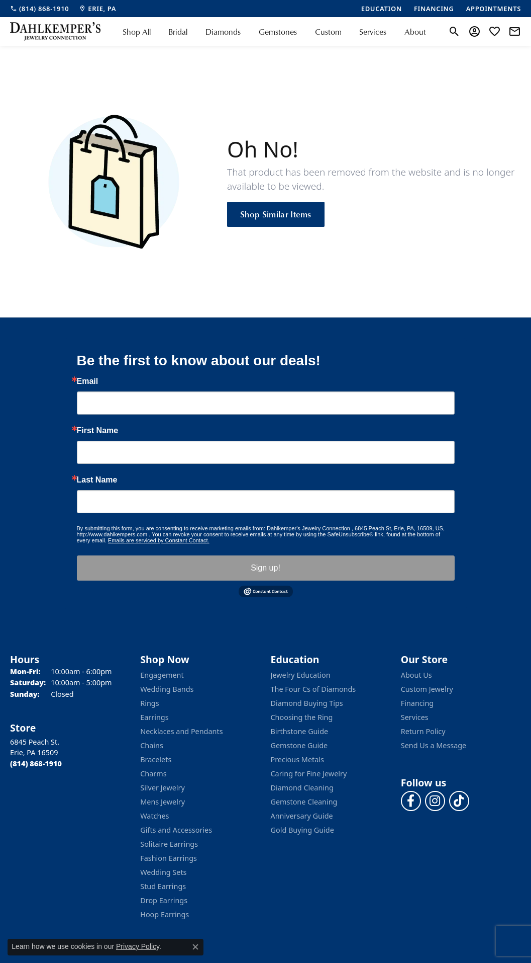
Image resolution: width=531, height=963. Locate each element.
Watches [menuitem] (154, 816)
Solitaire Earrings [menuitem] (169, 844)
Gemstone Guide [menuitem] (299, 745)
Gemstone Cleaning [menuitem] (304, 802)
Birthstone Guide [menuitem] (300, 731)
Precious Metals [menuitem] (297, 759)
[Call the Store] (36, 763)
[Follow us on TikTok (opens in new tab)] (459, 801)
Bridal (177, 31)
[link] (39, 8)
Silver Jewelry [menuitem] (162, 787)
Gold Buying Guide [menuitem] (302, 830)
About (415, 31)
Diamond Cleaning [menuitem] (302, 787)
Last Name (97, 480)
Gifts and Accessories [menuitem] (176, 830)
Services (372, 31)
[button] (454, 32)
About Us (416, 675)
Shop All (137, 31)
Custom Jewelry (427, 689)
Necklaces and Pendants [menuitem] (181, 731)
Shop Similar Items (275, 214)
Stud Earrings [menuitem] (163, 886)
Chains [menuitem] (151, 745)
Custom (328, 31)
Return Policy (423, 731)
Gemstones (278, 31)
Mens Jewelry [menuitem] (162, 802)
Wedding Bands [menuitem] (166, 689)
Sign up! (265, 568)
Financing (417, 703)
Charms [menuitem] (153, 773)
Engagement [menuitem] (161, 675)
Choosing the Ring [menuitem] (302, 717)
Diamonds (223, 31)
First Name (98, 431)
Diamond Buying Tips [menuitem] (307, 703)
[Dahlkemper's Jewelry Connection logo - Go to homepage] (55, 31)
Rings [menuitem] (149, 703)
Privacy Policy (137, 946)
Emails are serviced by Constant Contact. (158, 540)
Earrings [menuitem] (154, 717)
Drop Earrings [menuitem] (163, 900)
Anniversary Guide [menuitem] (302, 816)
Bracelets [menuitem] (155, 759)
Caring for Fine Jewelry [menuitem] (309, 773)
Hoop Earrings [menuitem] (164, 914)
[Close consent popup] (195, 947)
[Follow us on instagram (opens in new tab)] (435, 801)
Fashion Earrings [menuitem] (168, 858)
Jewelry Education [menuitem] (301, 675)
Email (87, 381)
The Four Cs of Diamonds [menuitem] (313, 689)
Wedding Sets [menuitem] (163, 872)
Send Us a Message (433, 745)
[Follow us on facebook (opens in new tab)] (411, 801)
